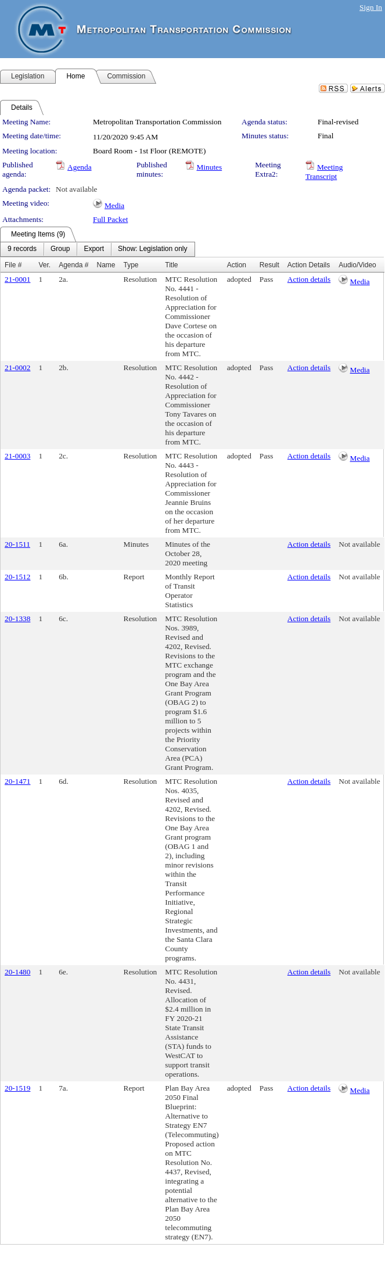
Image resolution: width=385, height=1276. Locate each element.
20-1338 (17, 618)
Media (114, 205)
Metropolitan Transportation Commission (157, 121)
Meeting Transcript (324, 172)
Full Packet (110, 219)
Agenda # (73, 265)
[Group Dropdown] (60, 249)
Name (106, 265)
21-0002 (17, 367)
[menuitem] (22, 249)
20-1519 (17, 1088)
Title (171, 265)
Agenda (79, 167)
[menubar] (97, 249)
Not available (76, 189)
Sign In (370, 7)
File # (13, 265)
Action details (308, 279)
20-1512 (17, 576)
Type (131, 265)
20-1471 (17, 781)
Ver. (44, 265)
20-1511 (17, 544)
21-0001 (17, 279)
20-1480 (17, 971)
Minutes (209, 167)
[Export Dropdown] (94, 249)
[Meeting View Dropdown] (152, 249)
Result (269, 265)
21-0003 (17, 455)
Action (236, 265)
